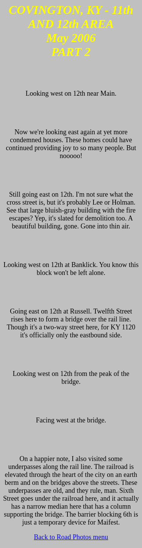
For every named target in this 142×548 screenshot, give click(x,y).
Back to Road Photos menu (71, 537)
